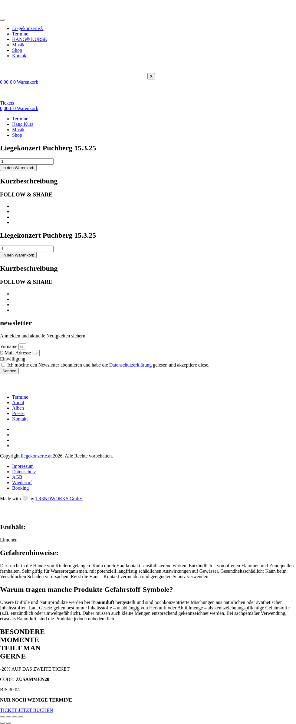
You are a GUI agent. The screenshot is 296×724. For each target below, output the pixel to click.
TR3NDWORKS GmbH (59, 498)
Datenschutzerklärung (131, 364)
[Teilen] (14, 717)
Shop (17, 50)
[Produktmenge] (27, 161)
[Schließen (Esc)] (20, 717)
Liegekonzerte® (28, 28)
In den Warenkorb (18, 168)
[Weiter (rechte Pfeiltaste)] (8, 723)
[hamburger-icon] (2, 20)
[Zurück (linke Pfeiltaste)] (2, 723)
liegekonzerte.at (36, 455)
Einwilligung (12, 358)
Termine (20, 33)
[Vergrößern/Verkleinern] (2, 717)
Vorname (9, 346)
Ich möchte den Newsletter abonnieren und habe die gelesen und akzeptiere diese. (108, 364)
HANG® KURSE (29, 39)
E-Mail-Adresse (16, 352)
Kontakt (20, 55)
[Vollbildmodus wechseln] (8, 717)
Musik (18, 44)
